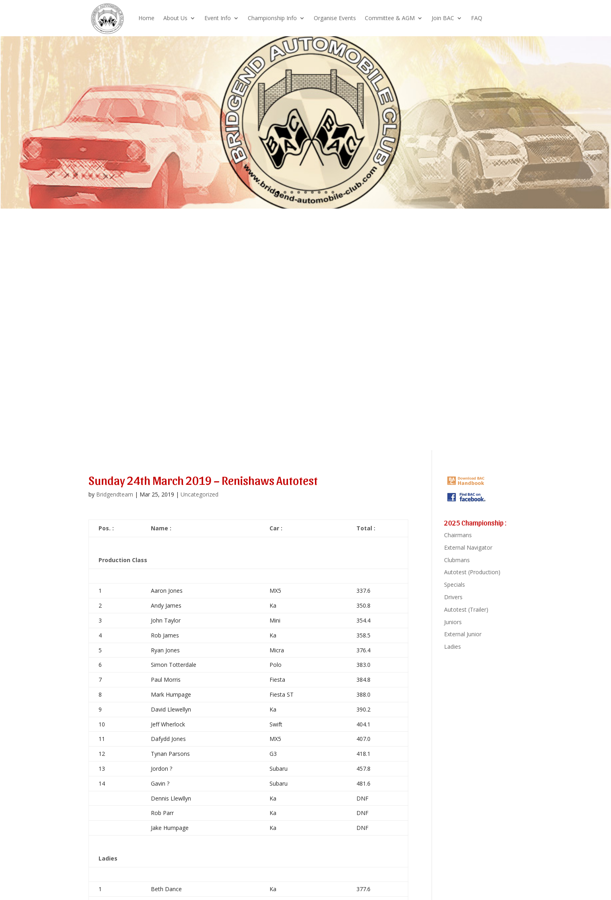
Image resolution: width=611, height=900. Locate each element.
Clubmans (457, 560)
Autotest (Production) (472, 572)
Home (146, 18)
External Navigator (468, 547)
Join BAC (443, 18)
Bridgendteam (114, 494)
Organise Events (335, 18)
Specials (454, 584)
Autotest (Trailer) (466, 609)
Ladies (452, 646)
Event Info (217, 18)
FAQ (476, 18)
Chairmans (458, 535)
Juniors (453, 622)
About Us (175, 18)
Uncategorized (199, 494)
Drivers (453, 597)
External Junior (462, 634)
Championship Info (272, 18)
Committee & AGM (390, 18)
